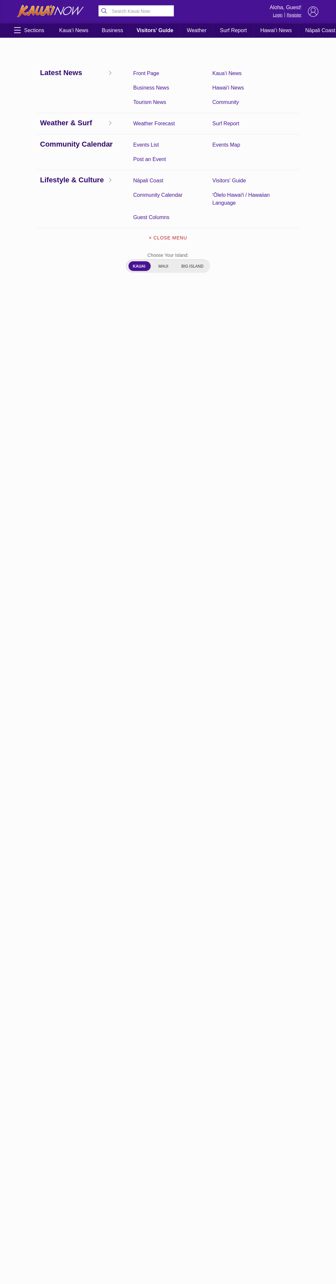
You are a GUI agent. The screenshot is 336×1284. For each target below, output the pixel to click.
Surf (30, 1080)
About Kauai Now (57, 920)
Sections (29, 30)
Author (30, 984)
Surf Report (233, 30)
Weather (196, 30)
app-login (30, 957)
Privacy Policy (30, 1066)
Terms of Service (57, 1083)
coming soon (56, 988)
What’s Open (30, 1117)
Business (112, 30)
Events (30, 1018)
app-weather (57, 971)
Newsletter (57, 1046)
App (57, 940)
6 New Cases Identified (30, 923)
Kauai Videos (30, 1049)
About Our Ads (30, 944)
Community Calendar (30, 1005)
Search (57, 1063)
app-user (30, 967)
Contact (57, 1001)
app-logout (57, 957)
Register (294, 15)
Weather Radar (57, 1100)
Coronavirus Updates (43, 124)
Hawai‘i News (276, 30)
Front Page (30, 1035)
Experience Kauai (56, 1022)
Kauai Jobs (56, 1035)
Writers (57, 1114)
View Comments (115, 878)
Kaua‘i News (73, 30)
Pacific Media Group (293, 946)
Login (278, 15)
